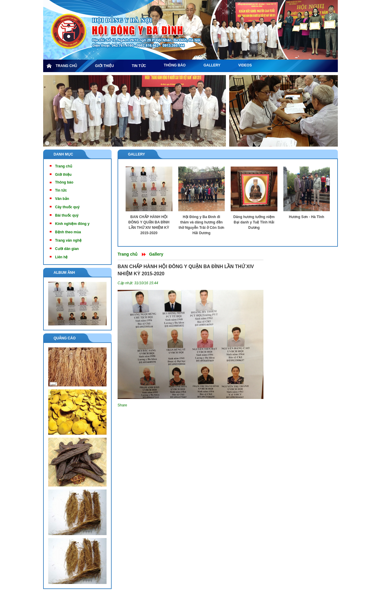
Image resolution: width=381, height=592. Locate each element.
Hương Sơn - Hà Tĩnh (306, 217)
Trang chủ (128, 254)
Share (122, 405)
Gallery (136, 154)
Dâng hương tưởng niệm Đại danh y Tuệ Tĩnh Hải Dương (254, 222)
